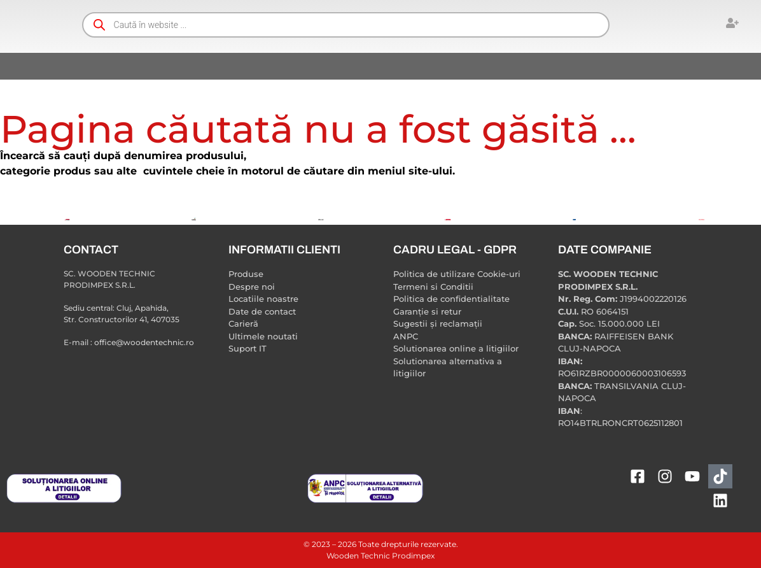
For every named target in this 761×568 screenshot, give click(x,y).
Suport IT (247, 348)
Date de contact (262, 311)
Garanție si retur (427, 311)
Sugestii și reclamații (437, 323)
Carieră (243, 323)
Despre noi (251, 286)
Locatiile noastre (263, 299)
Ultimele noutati (263, 336)
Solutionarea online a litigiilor (456, 348)
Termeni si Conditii (433, 286)
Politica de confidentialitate (451, 299)
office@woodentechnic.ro (144, 342)
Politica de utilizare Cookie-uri (456, 274)
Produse (245, 274)
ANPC (405, 336)
